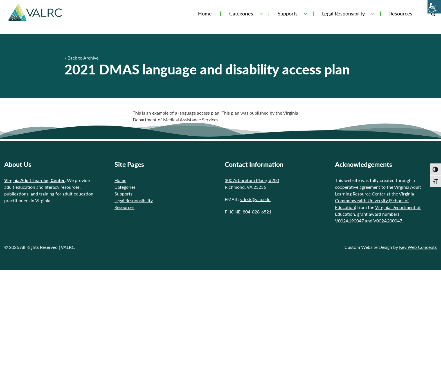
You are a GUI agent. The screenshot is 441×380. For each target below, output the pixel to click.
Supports (288, 14)
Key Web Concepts (418, 247)
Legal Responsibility (343, 14)
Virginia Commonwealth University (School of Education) (374, 200)
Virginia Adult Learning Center (34, 180)
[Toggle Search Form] (433, 13)
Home (205, 14)
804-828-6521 (257, 211)
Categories (241, 14)
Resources (400, 14)
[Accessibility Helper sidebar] (434, 6)
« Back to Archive (81, 57)
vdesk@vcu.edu (255, 199)
